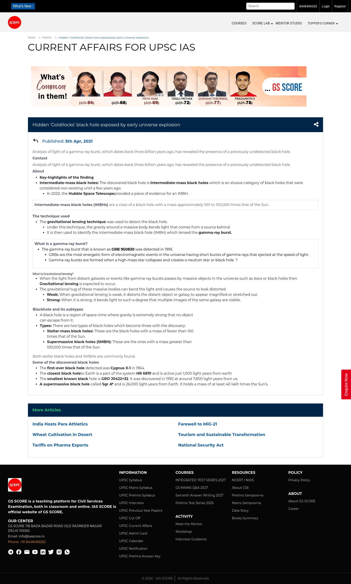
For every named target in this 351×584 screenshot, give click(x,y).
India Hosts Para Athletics (60, 424)
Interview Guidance (191, 539)
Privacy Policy (299, 480)
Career (293, 509)
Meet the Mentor (189, 524)
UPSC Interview (131, 503)
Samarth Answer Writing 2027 (199, 495)
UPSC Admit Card (133, 533)
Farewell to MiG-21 (197, 424)
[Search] (270, 6)
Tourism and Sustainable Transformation (221, 434)
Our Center (20, 521)
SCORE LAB (262, 23)
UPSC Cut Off (129, 518)
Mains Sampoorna (246, 503)
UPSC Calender (131, 541)
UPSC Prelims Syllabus (137, 495)
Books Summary (245, 518)
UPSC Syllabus (130, 480)
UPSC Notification (133, 549)
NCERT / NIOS (243, 480)
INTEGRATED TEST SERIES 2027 (201, 480)
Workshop (184, 532)
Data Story (240, 511)
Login (326, 6)
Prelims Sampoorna (247, 495)
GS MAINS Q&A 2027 (192, 488)
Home (31, 37)
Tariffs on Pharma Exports (60, 445)
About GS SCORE (301, 501)
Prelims (47, 37)
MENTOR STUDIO (289, 23)
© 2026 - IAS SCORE (157, 578)
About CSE (240, 488)
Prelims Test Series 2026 (195, 503)
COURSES (239, 23)
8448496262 (308, 6)
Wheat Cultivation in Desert (62, 434)
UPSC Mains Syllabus (135, 488)
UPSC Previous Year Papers (140, 511)
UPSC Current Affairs (135, 526)
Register (340, 6)
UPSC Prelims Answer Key (140, 556)
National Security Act (201, 445)
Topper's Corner (323, 23)
